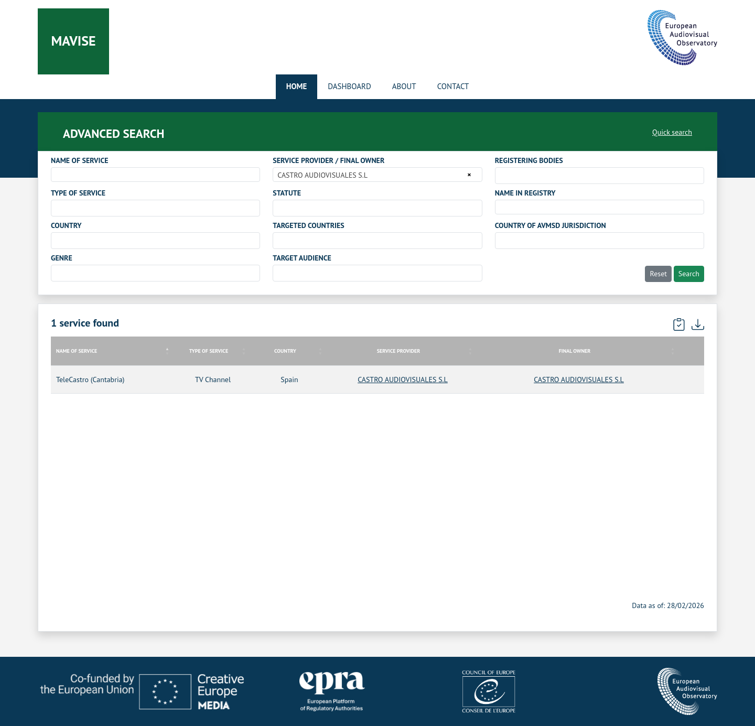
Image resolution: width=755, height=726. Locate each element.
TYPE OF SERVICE (78, 193)
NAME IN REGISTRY (525, 193)
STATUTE (287, 193)
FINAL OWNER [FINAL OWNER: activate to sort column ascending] (574, 351)
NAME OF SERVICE (80, 160)
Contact (453, 86)
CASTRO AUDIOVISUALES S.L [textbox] (322, 175)
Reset (658, 273)
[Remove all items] (467, 174)
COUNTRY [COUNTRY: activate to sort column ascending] (285, 351)
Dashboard (349, 86)
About (404, 86)
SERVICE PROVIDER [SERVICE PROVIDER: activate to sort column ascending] (398, 351)
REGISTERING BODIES (529, 160)
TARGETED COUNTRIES (308, 225)
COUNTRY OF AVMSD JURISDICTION (550, 225)
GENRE (61, 258)
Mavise (73, 40)
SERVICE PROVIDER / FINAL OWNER (328, 160)
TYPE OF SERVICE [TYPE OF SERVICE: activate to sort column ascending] (208, 351)
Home (296, 86)
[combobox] (155, 174)
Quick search (672, 132)
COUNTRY (66, 225)
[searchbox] (501, 175)
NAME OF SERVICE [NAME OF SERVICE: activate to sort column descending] (76, 351)
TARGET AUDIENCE (302, 258)
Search (688, 273)
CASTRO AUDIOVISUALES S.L (403, 379)
